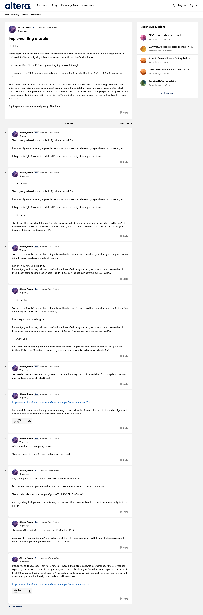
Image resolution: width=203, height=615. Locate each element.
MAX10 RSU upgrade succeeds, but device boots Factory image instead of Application (171, 47)
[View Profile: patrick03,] (143, 72)
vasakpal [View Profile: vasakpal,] (167, 51)
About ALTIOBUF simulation (163, 81)
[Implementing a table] (24, 136)
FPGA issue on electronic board (165, 35)
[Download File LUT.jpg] (29, 421)
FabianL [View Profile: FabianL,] (167, 62)
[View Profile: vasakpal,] (143, 49)
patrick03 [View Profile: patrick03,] (167, 73)
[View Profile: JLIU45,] (143, 83)
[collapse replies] (6, 132)
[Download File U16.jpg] (29, 591)
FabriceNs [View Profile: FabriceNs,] (167, 39)
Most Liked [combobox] (126, 123)
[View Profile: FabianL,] (143, 60)
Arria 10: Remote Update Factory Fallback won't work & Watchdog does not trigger (170, 58)
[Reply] (123, 112)
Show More (15, 606)
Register (182, 5)
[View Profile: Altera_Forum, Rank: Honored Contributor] (12, 29)
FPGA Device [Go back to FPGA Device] (36, 14)
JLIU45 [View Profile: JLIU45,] (166, 85)
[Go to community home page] (18, 5)
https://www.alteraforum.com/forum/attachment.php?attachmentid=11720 (51, 584)
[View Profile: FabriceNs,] (143, 38)
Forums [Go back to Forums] (25, 14)
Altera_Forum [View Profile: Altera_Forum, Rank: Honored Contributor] (24, 28)
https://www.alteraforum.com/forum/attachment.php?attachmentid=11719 (51, 402)
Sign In (193, 5)
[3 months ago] (155, 39)
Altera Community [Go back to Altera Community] (12, 14)
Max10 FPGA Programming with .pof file (169, 69)
